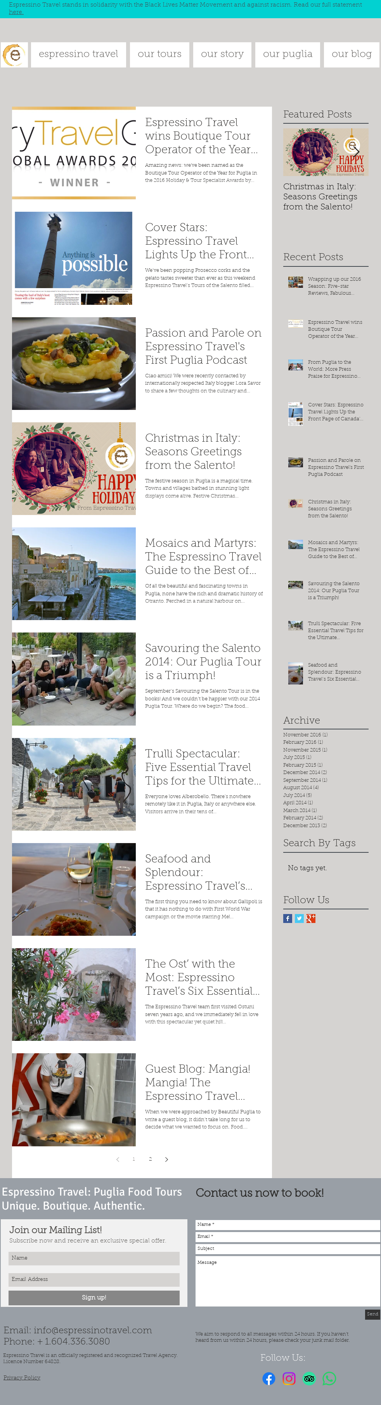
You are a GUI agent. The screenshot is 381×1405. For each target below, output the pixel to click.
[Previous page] (118, 1160)
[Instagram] (289, 1378)
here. (16, 12)
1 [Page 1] (134, 1159)
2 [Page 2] (150, 1159)
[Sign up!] (94, 1298)
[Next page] (166, 1160)
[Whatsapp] (329, 1378)
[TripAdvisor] (309, 1378)
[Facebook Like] (353, 1378)
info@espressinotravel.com (93, 1331)
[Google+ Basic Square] (311, 918)
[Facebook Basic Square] (287, 918)
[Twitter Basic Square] (299, 918)
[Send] (372, 1315)
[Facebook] (268, 1378)
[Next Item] (356, 153)
